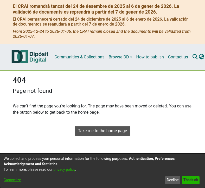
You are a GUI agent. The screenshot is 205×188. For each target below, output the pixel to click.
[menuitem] (120, 57)
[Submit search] (195, 57)
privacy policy (64, 169)
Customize (12, 180)
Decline (173, 180)
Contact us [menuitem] (178, 56)
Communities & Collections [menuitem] (79, 56)
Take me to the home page (102, 130)
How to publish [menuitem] (150, 56)
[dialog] (102, 170)
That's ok (190, 180)
